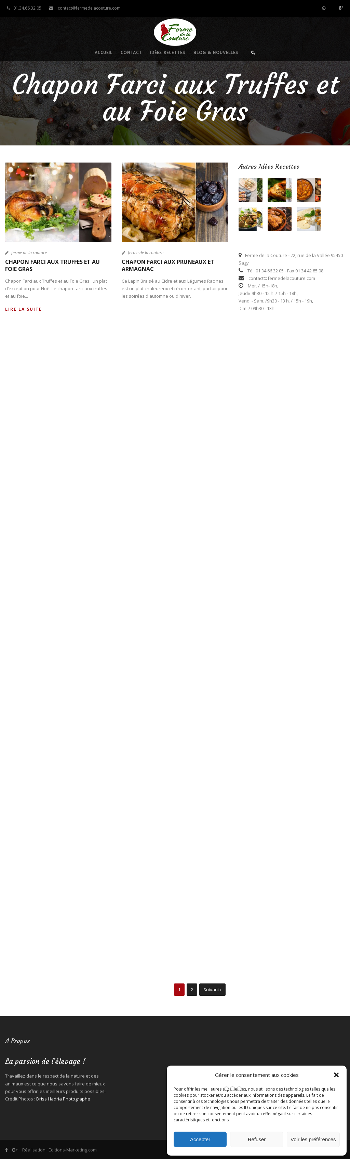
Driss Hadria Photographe (63, 1099)
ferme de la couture (29, 253)
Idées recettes (167, 52)
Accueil (103, 52)
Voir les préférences (313, 1139)
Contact (131, 52)
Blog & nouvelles (215, 52)
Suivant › (212, 990)
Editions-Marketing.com (73, 1150)
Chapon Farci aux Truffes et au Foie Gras (52, 265)
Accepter (200, 1139)
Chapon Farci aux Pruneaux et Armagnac (168, 265)
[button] (336, 1074)
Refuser (257, 1139)
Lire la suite (23, 309)
